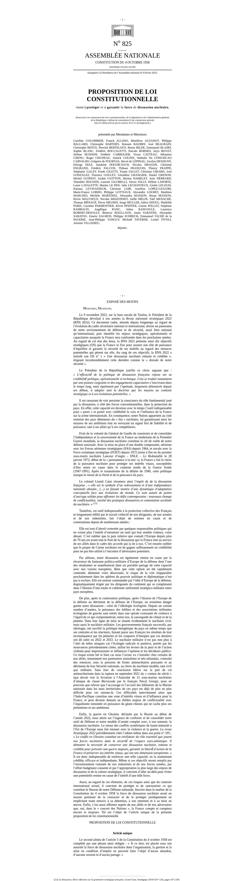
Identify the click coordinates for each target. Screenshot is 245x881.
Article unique (122, 833)
